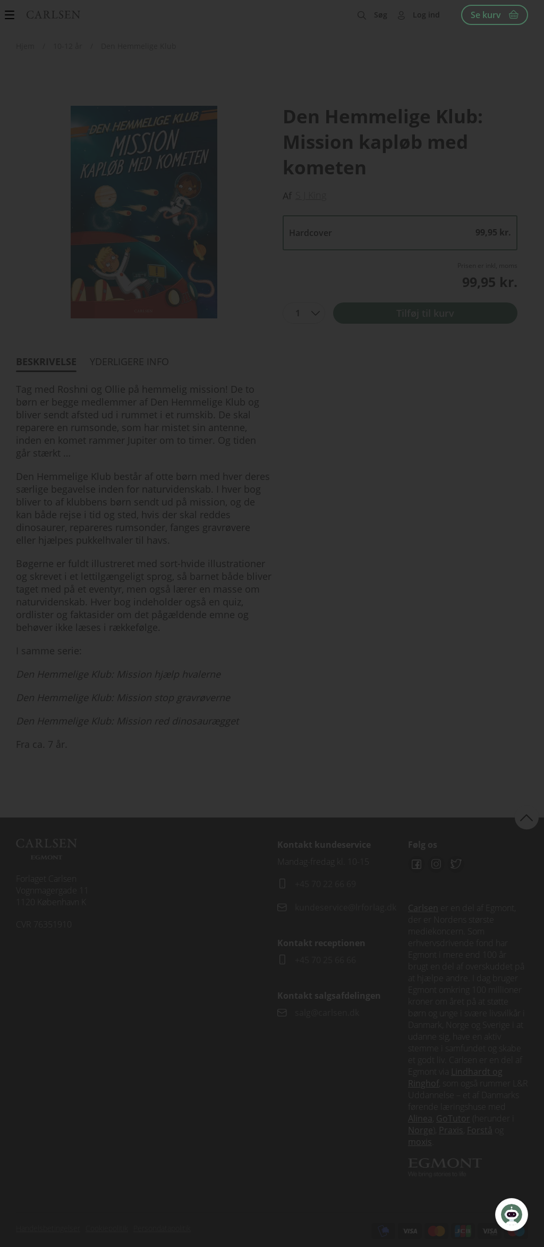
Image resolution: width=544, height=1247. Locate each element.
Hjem (25, 46)
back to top (527, 817)
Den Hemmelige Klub (138, 46)
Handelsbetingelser (48, 1228)
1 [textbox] (297, 313)
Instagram (436, 864)
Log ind (426, 15)
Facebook (416, 864)
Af (287, 195)
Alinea (420, 1118)
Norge (420, 1130)
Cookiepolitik (107, 1228)
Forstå (479, 1130)
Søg (380, 15)
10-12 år (67, 46)
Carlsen (423, 908)
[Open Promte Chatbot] (511, 1214)
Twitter (455, 864)
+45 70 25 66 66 (325, 960)
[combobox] (304, 313)
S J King (310, 195)
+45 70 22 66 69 (325, 884)
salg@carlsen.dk (328, 1012)
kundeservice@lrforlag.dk (345, 907)
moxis (420, 1142)
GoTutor (453, 1118)
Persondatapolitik (162, 1228)
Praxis (451, 1130)
